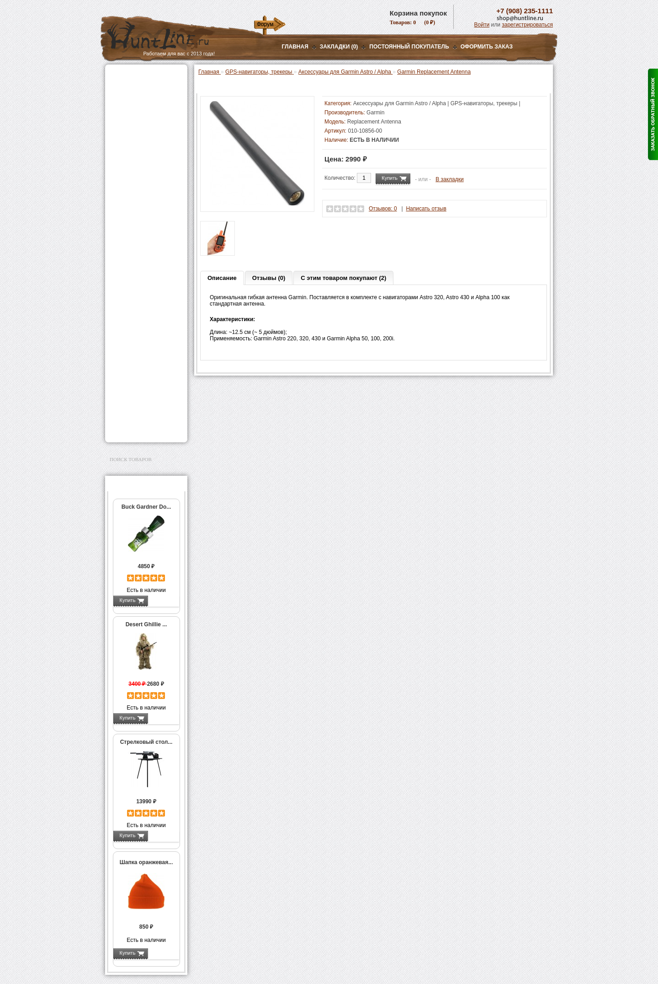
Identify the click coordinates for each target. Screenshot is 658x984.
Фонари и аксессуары (140, 197)
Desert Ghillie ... (146, 624)
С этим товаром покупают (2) (343, 277)
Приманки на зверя (137, 174)
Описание (222, 277)
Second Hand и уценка (141, 428)
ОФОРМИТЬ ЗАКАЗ (487, 46)
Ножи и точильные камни (145, 387)
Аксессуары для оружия (144, 335)
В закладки (449, 179)
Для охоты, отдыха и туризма (139, 372)
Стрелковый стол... (146, 742)
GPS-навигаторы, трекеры (135, 246)
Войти (482, 25)
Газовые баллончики (140, 76)
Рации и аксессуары (138, 133)
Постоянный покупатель (409, 46)
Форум (265, 24)
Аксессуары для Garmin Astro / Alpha (146, 271)
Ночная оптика (131, 111)
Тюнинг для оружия (137, 346)
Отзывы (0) (269, 277)
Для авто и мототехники (143, 416)
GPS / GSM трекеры (144, 294)
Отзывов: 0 (383, 208)
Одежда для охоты (136, 305)
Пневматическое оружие (144, 88)
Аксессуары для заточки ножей (144, 401)
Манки (119, 145)
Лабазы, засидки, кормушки (134, 159)
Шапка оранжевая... (146, 862)
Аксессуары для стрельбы (133, 320)
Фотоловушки (130, 220)
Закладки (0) (339, 46)
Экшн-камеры (130, 231)
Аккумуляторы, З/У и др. (144, 208)
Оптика (121, 99)
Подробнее (163, 600)
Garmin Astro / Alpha (144, 259)
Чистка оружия (131, 358)
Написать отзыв (426, 208)
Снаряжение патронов (141, 186)
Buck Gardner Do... (146, 507)
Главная (295, 46)
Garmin (375, 112)
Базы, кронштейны (137, 122)
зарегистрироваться (527, 25)
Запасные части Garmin (149, 284)
